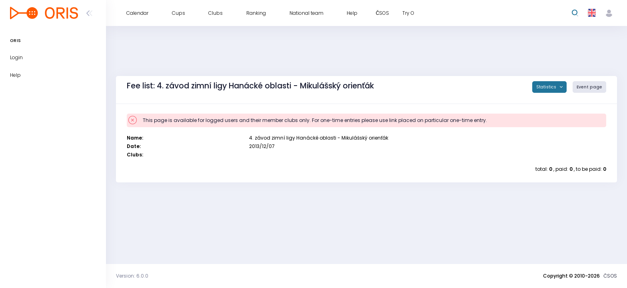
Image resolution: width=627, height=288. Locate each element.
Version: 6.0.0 (132, 275)
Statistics (546, 87)
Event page (589, 87)
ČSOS (610, 275)
